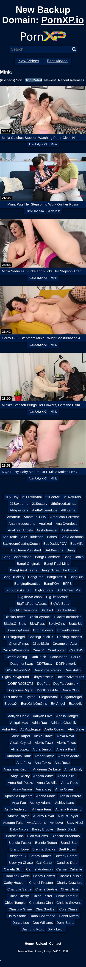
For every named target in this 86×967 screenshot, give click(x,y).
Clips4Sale (41, 643)
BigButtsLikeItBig (18, 590)
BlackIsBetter (15, 617)
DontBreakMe (47, 690)
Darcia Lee (20, 922)
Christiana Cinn (41, 902)
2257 (65, 951)
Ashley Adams (40, 802)
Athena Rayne (19, 816)
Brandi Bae (69, 842)
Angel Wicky (20, 776)
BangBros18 (56, 577)
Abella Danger (67, 716)
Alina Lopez (20, 749)
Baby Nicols (19, 829)
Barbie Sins (15, 836)
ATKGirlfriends (32, 537)
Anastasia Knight (17, 769)
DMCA (56, 951)
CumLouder (57, 650)
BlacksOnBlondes (67, 617)
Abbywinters (19, 510)
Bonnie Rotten (46, 842)
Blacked (47, 610)
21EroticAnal (32, 497)
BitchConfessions (23, 610)
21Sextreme (19, 503)
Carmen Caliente (69, 869)
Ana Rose (62, 762)
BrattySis (75, 623)
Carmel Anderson (39, 869)
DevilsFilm (72, 670)
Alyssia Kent (65, 749)
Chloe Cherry (18, 896)
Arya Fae (19, 802)
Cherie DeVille (46, 889)
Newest (50, 80)
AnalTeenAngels (20, 530)
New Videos (28, 61)
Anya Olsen (64, 789)
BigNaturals (44, 590)
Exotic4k (75, 703)
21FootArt (53, 497)
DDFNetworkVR (18, 670)
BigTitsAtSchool (30, 597)
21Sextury (40, 503)
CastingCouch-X (40, 637)
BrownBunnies (68, 630)
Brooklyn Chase (20, 862)
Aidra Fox (9, 729)
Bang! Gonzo (74, 557)
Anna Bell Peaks (20, 782)
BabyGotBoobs (71, 537)
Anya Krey (43, 789)
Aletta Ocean (54, 729)
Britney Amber (40, 856)
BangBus (76, 577)
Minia (54, 144)
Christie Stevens (68, 902)
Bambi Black (66, 829)
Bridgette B (17, 856)
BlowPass (37, 623)
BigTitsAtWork (57, 597)
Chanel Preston (41, 882)
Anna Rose (69, 782)
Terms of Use (25, 951)
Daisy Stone (16, 916)
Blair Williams (37, 836)
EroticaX (10, 703)
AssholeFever (47, 530)
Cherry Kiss (70, 889)
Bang (71, 550)
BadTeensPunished (26, 550)
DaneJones (58, 657)
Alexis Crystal (20, 743)
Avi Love (56, 822)
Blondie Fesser (19, 842)
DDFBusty (44, 663)
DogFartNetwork (65, 683)
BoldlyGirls (56, 623)
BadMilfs (76, 543)
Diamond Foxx (33, 929)
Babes (52, 537)
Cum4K (38, 650)
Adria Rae (39, 723)
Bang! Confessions (17, 557)
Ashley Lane (64, 802)
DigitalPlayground (15, 677)
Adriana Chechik (63, 723)
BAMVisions (53, 550)
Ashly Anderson (16, 809)
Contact (55, 943)
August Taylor (68, 816)
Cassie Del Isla (69, 876)
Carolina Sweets (17, 876)
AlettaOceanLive (44, 510)
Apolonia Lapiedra (19, 796)
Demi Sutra (65, 922)
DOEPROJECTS (21, 683)
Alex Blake (76, 729)
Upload (41, 943)
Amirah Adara (68, 756)
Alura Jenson (43, 749)
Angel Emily (73, 769)
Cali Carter (44, 862)
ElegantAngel (71, 697)
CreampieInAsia (65, 643)
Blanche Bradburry (66, 836)
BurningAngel (14, 637)
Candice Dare (67, 862)
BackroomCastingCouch (21, 543)
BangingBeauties (27, 583)
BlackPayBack (40, 617)
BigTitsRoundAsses (32, 603)
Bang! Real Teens (23, 570)
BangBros (35, 577)
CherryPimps (19, 643)
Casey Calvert (44, 876)
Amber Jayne (44, 756)
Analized (45, 523)
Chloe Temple (15, 902)
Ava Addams (36, 822)
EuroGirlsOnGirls (34, 703)
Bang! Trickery (14, 577)
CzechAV (76, 650)
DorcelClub (70, 690)
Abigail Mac (19, 723)
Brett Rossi (67, 849)
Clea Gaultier (46, 909)
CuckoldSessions (16, 650)
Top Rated (33, 80)
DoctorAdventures (70, 677)
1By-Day (12, 497)
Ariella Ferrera (70, 796)
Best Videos (57, 61)
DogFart (43, 683)
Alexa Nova (65, 736)
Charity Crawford (69, 882)
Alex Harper (21, 736)
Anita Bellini (66, 776)
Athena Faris (42, 809)
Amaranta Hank (19, 756)
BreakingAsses (17, 630)
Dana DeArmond (42, 916)
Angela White (43, 776)
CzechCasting (16, 657)
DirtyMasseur (43, 677)
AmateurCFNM (35, 517)
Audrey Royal (43, 816)
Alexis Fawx (44, 743)
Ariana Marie (46, 796)
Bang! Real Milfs (56, 563)
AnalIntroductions (21, 523)
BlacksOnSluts (15, 623)
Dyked (31, 697)
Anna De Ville (47, 782)
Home (29, 943)
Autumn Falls (13, 822)
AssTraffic (10, 537)
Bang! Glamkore (47, 557)
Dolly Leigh (55, 929)
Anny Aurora (22, 789)
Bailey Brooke (42, 829)
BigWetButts (59, 603)
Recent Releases (71, 80)
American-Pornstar (64, 517)
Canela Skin (13, 869)
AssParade (69, 530)
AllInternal (68, 510)
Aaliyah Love (43, 716)
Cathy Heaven (14, 882)
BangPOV (51, 583)
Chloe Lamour (67, 896)
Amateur (13, 517)
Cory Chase (68, 909)
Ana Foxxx (43, 762)
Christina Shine (20, 909)
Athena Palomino (68, 809)
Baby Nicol (75, 822)
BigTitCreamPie (68, 590)
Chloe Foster (42, 896)
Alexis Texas (66, 743)
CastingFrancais (69, 637)
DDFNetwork (66, 663)
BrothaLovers (43, 630)
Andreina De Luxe (47, 769)
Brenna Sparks (43, 849)
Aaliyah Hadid (18, 716)
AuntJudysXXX (38, 144)
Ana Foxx (23, 762)
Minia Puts (54, 211)
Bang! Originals (29, 563)
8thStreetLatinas (63, 503)
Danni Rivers (69, 916)
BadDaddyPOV (55, 543)
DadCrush (38, 657)
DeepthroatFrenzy (47, 670)
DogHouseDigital (20, 690)
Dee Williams (43, 922)
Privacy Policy (42, 951)
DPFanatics (13, 697)
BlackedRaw (65, 610)
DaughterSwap (21, 663)
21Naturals (72, 497)
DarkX (75, 657)
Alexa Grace (43, 736)
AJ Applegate (30, 729)
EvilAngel (58, 703)
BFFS (67, 583)
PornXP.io (62, 20)
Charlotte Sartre (19, 889)
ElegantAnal (48, 697)
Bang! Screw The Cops (58, 570)
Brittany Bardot (66, 856)
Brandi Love (19, 849)
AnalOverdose (67, 523)
